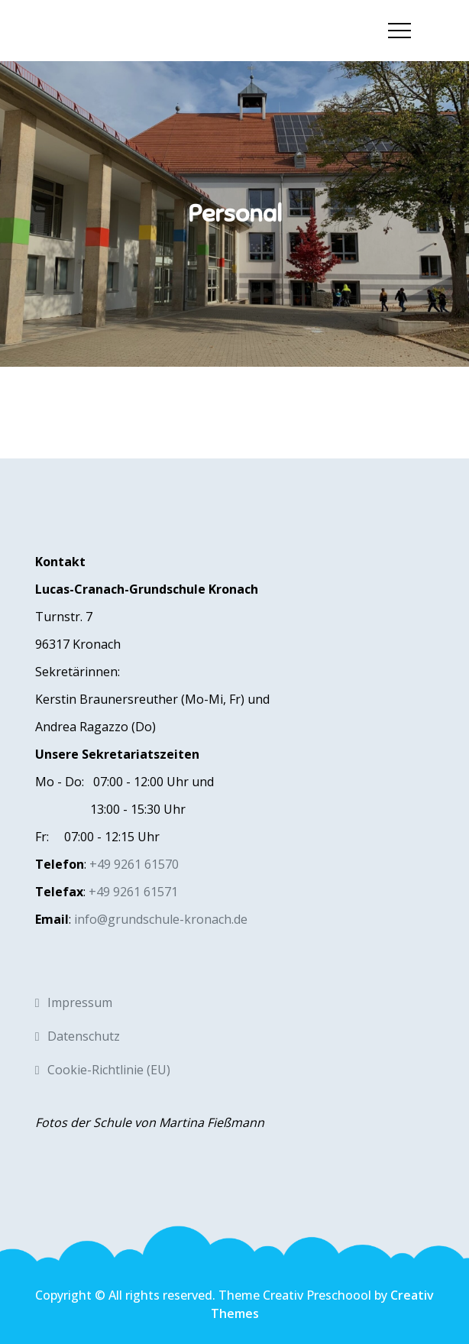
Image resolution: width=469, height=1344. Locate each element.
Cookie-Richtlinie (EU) (108, 1069)
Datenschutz (83, 1036)
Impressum (79, 1002)
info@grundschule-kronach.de (160, 919)
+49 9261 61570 (134, 864)
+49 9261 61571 (133, 891)
